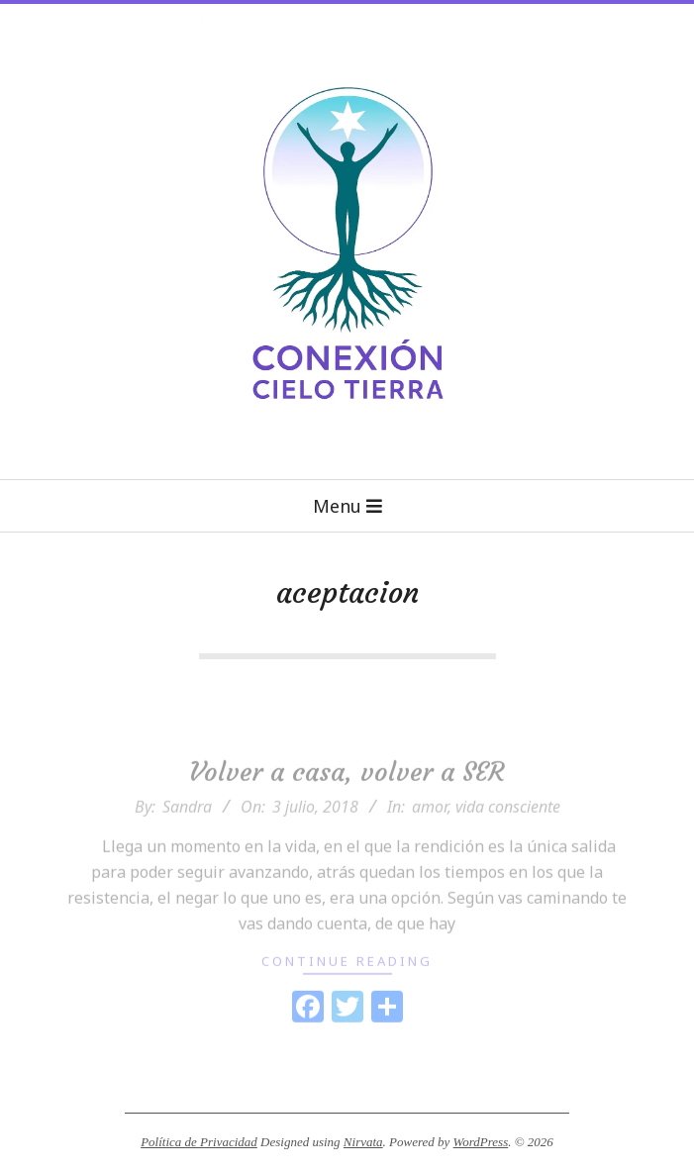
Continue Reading (347, 979)
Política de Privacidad (199, 1141)
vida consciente (507, 824)
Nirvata (363, 1141)
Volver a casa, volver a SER (347, 789)
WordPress (481, 1141)
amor (429, 824)
